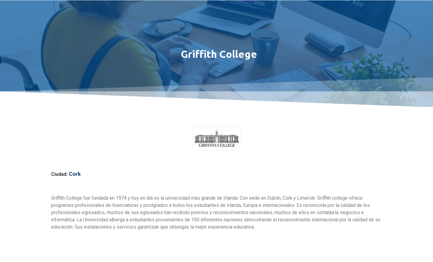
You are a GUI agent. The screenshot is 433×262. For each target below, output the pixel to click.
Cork (75, 174)
